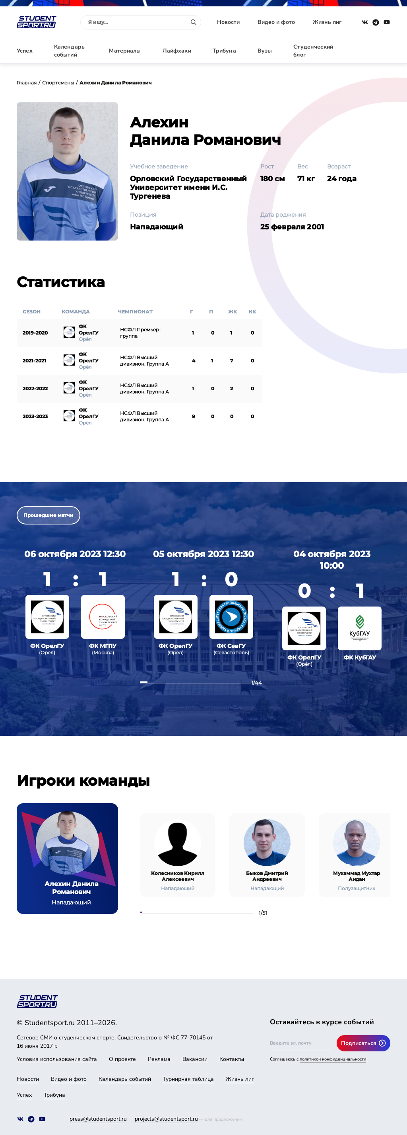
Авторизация (372, 50)
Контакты (231, 1059)
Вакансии (194, 1059)
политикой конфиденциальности (333, 1059)
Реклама (159, 1059)
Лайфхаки (177, 51)
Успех (25, 51)
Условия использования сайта (57, 1059)
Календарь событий (69, 51)
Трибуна (224, 51)
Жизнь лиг (327, 22)
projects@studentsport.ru (166, 1119)
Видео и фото (276, 22)
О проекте (122, 1059)
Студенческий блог (313, 51)
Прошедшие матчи (48, 515)
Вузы (265, 51)
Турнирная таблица (188, 1079)
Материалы (125, 51)
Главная (27, 83)
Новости (228, 22)
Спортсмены (58, 83)
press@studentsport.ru (98, 1119)
